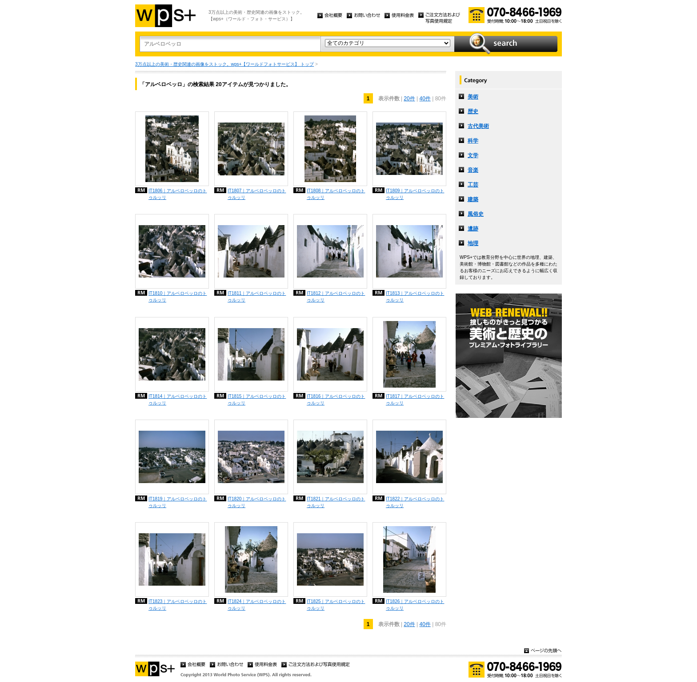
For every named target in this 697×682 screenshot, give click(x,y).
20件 (409, 98)
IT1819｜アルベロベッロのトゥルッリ (177, 502)
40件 (425, 98)
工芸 (473, 185)
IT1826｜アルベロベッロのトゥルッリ (415, 605)
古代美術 (478, 126)
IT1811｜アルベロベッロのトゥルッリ (257, 296)
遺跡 (473, 229)
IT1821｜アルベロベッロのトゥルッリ (336, 502)
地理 (473, 243)
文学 (473, 155)
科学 (473, 141)
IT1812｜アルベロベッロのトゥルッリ (336, 296)
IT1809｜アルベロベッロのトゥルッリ (415, 194)
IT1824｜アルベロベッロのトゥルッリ (257, 605)
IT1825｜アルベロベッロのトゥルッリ (336, 605)
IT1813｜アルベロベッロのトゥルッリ (415, 296)
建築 (473, 199)
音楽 (473, 170)
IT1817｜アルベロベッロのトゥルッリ (415, 399)
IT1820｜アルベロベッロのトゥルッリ (257, 502)
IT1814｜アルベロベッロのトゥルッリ (177, 399)
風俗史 (476, 214)
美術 (473, 97)
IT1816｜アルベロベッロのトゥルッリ (336, 399)
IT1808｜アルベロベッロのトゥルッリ (336, 194)
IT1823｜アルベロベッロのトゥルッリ (177, 605)
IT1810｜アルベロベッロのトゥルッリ (177, 296)
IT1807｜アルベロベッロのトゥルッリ (257, 194)
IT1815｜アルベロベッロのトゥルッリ (257, 399)
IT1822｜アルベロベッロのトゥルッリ (415, 502)
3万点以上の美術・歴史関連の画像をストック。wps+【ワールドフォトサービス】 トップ (224, 64)
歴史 (473, 111)
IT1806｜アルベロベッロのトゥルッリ (177, 194)
